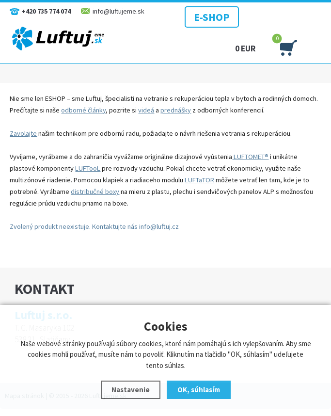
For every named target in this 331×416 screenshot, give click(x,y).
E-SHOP (212, 17)
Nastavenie (130, 389)
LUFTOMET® (250, 156)
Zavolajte (23, 133)
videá (146, 110)
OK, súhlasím (198, 389)
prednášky (175, 110)
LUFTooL (87, 168)
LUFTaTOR (199, 180)
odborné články (83, 110)
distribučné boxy (95, 191)
